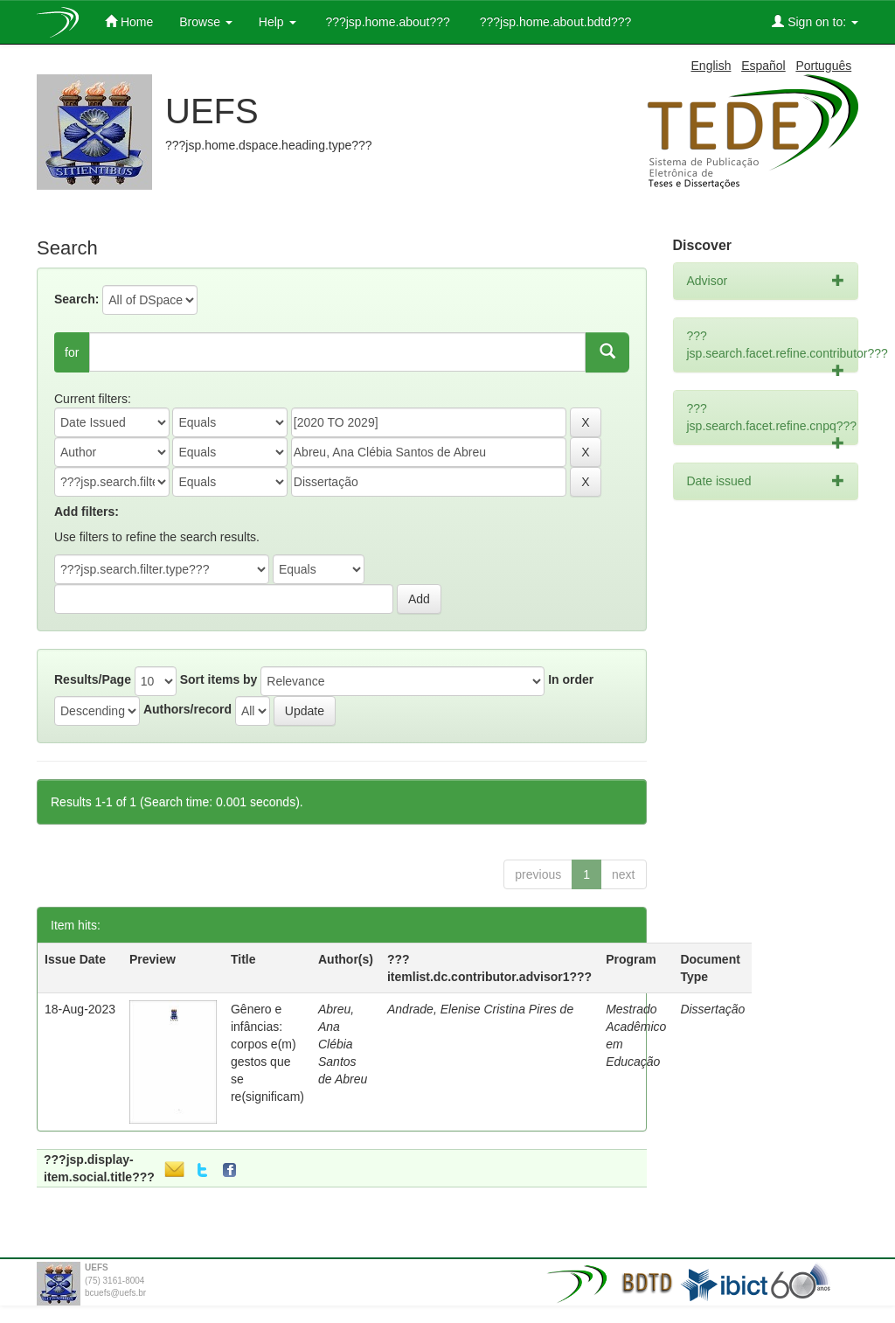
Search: (76, 299)
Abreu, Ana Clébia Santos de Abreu (342, 1044)
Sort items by (219, 679)
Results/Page (92, 679)
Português (823, 66)
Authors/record (187, 709)
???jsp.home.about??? (386, 22)
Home (129, 21)
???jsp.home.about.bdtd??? (553, 22)
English (711, 66)
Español (763, 66)
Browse (205, 22)
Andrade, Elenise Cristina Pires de (480, 1009)
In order (570, 679)
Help (277, 22)
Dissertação (712, 1009)
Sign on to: (815, 21)
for (72, 352)
